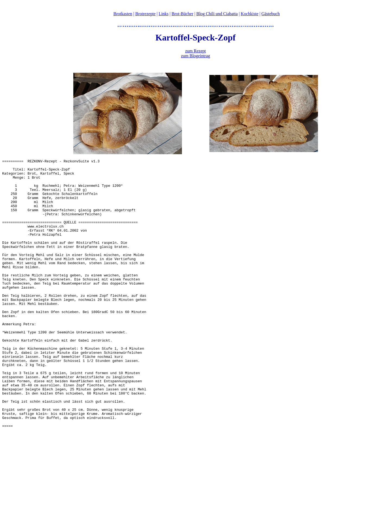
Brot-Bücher (182, 13)
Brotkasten (122, 13)
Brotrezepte (145, 13)
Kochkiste (249, 13)
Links (163, 13)
